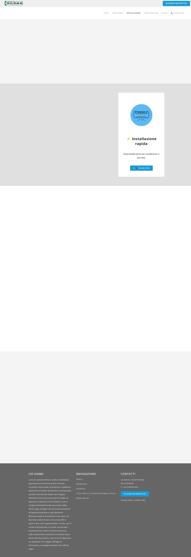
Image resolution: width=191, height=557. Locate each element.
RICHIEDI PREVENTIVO (176, 3)
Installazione (81, 484)
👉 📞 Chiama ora (141, 168)
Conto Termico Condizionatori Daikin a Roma (95, 493)
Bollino (79, 479)
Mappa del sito (82, 498)
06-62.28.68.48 (127, 483)
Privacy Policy (126, 500)
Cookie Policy (139, 500)
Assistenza (80, 489)
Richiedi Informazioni (135, 494)
